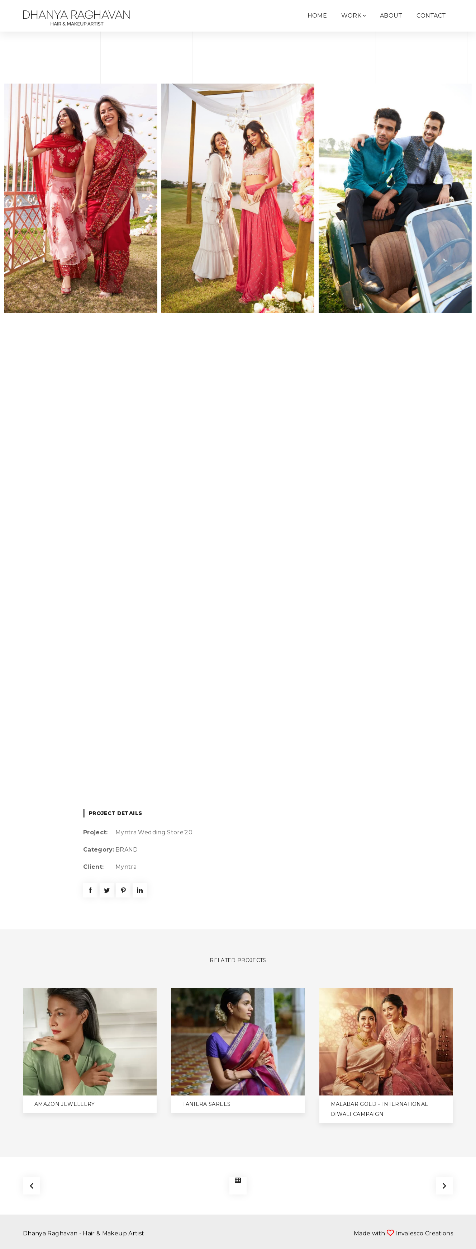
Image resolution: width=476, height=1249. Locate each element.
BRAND (126, 849)
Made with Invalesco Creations (403, 1233)
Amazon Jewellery (64, 1104)
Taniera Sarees (206, 1104)
